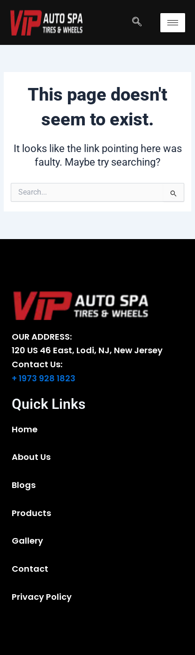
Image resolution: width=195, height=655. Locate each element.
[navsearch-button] (137, 22)
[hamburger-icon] (173, 23)
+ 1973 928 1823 (43, 378)
